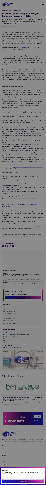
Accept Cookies (23, 481)
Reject (23, 478)
